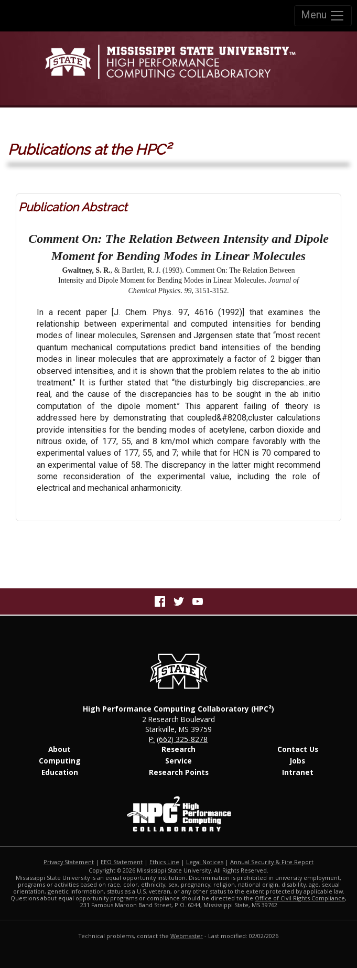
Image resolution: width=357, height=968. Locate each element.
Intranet (297, 772)
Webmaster (186, 936)
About (59, 749)
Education (59, 772)
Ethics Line (164, 862)
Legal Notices (204, 862)
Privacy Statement (69, 862)
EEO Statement (122, 862)
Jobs (297, 761)
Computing (60, 761)
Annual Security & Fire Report (271, 862)
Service (178, 761)
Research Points (179, 772)
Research (178, 749)
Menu (323, 16)
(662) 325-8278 (182, 739)
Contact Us (297, 749)
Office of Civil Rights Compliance (300, 898)
